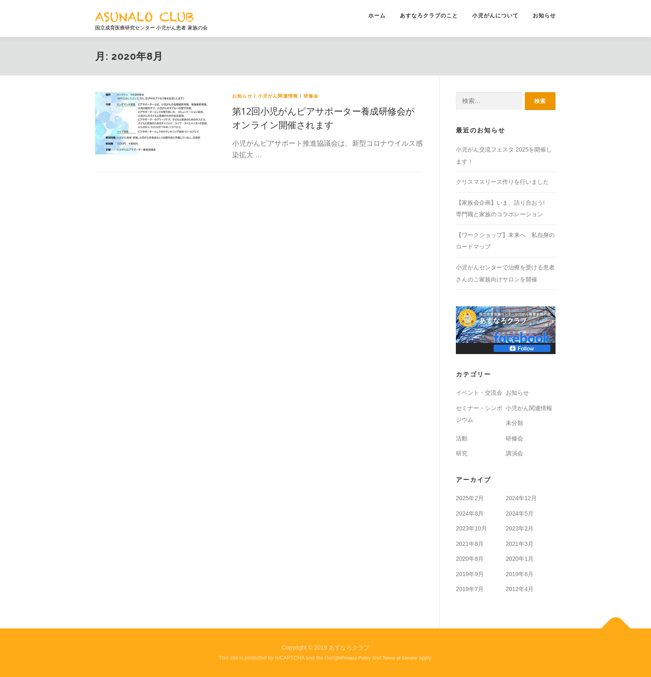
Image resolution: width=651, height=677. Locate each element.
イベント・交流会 (479, 392)
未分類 (514, 423)
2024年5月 (520, 513)
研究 (461, 453)
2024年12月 (521, 498)
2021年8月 (470, 543)
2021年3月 (520, 543)
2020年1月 (520, 558)
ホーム (377, 15)
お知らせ (544, 15)
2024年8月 (470, 513)
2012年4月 (520, 589)
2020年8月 (470, 558)
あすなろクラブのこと (429, 15)
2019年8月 (520, 574)
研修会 (311, 95)
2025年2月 (470, 498)
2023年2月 (520, 528)
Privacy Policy (356, 657)
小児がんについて (495, 15)
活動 (461, 438)
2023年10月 (471, 528)
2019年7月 (470, 589)
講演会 (514, 453)
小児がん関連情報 (278, 95)
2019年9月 (470, 574)
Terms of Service (399, 657)
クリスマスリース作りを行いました (502, 181)
